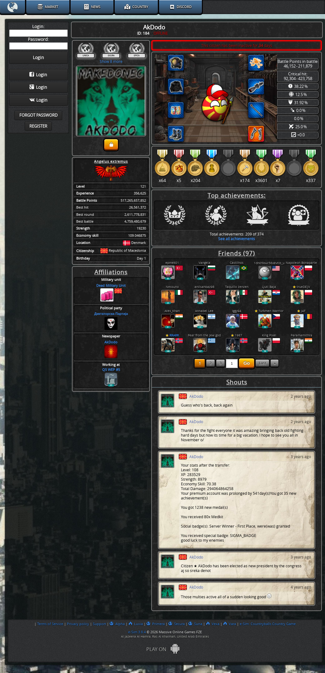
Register (38, 126)
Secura (176, 624)
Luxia (135, 624)
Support (99, 624)
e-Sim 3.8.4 (137, 632)
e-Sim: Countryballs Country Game (268, 624)
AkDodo (111, 342)
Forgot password (38, 115)
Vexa (212, 624)
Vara (229, 624)
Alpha (117, 624)
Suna (195, 624)
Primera (156, 624)
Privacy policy (78, 624)
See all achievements (236, 238)
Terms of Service (50, 624)
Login (38, 75)
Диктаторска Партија (111, 314)
